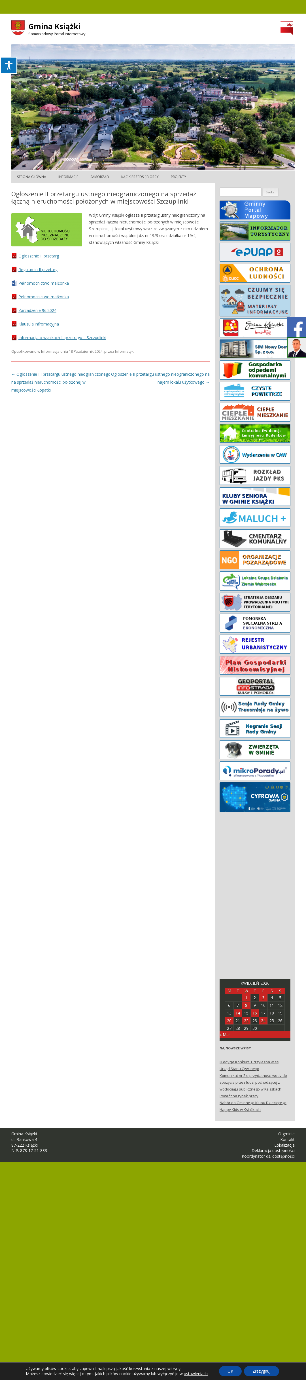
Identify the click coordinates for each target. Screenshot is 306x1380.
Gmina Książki (54, 26)
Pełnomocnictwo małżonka (43, 283)
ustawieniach (196, 1373)
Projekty (178, 176)
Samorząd (99, 176)
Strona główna (31, 176)
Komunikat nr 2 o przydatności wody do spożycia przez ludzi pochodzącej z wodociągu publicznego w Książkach (253, 1082)
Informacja (50, 351)
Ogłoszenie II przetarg (38, 256)
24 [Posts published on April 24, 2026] (263, 1020)
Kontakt (287, 1139)
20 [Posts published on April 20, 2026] (229, 1020)
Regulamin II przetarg (38, 269)
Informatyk (124, 351)
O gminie (286, 1133)
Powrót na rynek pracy (239, 1095)
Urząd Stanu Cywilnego (239, 1068)
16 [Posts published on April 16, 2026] (254, 1013)
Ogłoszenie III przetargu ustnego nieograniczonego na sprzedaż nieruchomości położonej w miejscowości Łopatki (60, 382)
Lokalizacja (284, 1145)
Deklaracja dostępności (273, 1150)
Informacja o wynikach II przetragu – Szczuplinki (62, 337)
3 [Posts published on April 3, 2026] (263, 997)
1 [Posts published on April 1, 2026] (246, 997)
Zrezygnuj (261, 1371)
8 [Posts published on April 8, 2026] (246, 1005)
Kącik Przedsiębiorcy (140, 176)
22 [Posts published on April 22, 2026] (246, 1020)
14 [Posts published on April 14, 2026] (237, 1013)
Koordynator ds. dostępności (268, 1156)
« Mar (225, 1034)
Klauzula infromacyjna (38, 324)
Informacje (68, 176)
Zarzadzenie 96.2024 (37, 310)
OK (230, 1371)
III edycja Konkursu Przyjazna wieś (249, 1061)
